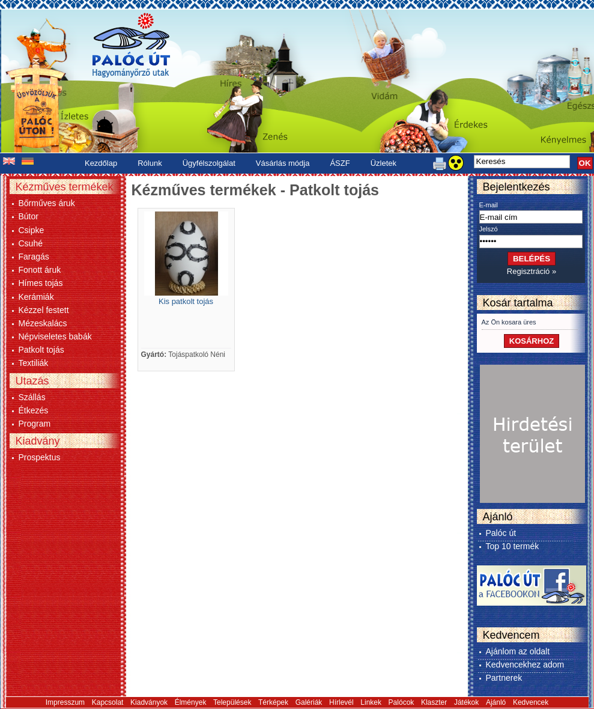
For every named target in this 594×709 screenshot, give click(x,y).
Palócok (401, 702)
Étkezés (34, 410)
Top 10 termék (512, 546)
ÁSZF (340, 163)
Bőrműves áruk (47, 203)
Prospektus (40, 457)
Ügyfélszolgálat (209, 163)
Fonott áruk (40, 270)
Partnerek (504, 678)
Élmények (191, 702)
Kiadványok (149, 702)
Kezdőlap (101, 163)
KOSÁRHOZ (531, 340)
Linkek (370, 702)
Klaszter (434, 702)
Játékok (466, 702)
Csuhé (31, 243)
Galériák (309, 702)
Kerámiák (36, 297)
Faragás (34, 256)
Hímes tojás (41, 283)
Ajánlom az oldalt (518, 651)
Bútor (28, 216)
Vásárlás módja (283, 163)
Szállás (32, 397)
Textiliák (34, 363)
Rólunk (150, 163)
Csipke (31, 230)
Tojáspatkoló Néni (196, 354)
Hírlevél (341, 702)
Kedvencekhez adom (525, 664)
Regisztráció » (531, 271)
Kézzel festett (44, 310)
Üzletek (383, 163)
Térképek (273, 702)
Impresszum (65, 702)
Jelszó (488, 229)
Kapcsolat (108, 702)
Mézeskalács (43, 323)
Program (35, 423)
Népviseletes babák (55, 336)
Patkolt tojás (41, 349)
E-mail (488, 204)
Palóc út (501, 533)
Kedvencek (530, 702)
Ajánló (496, 702)
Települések (232, 702)
